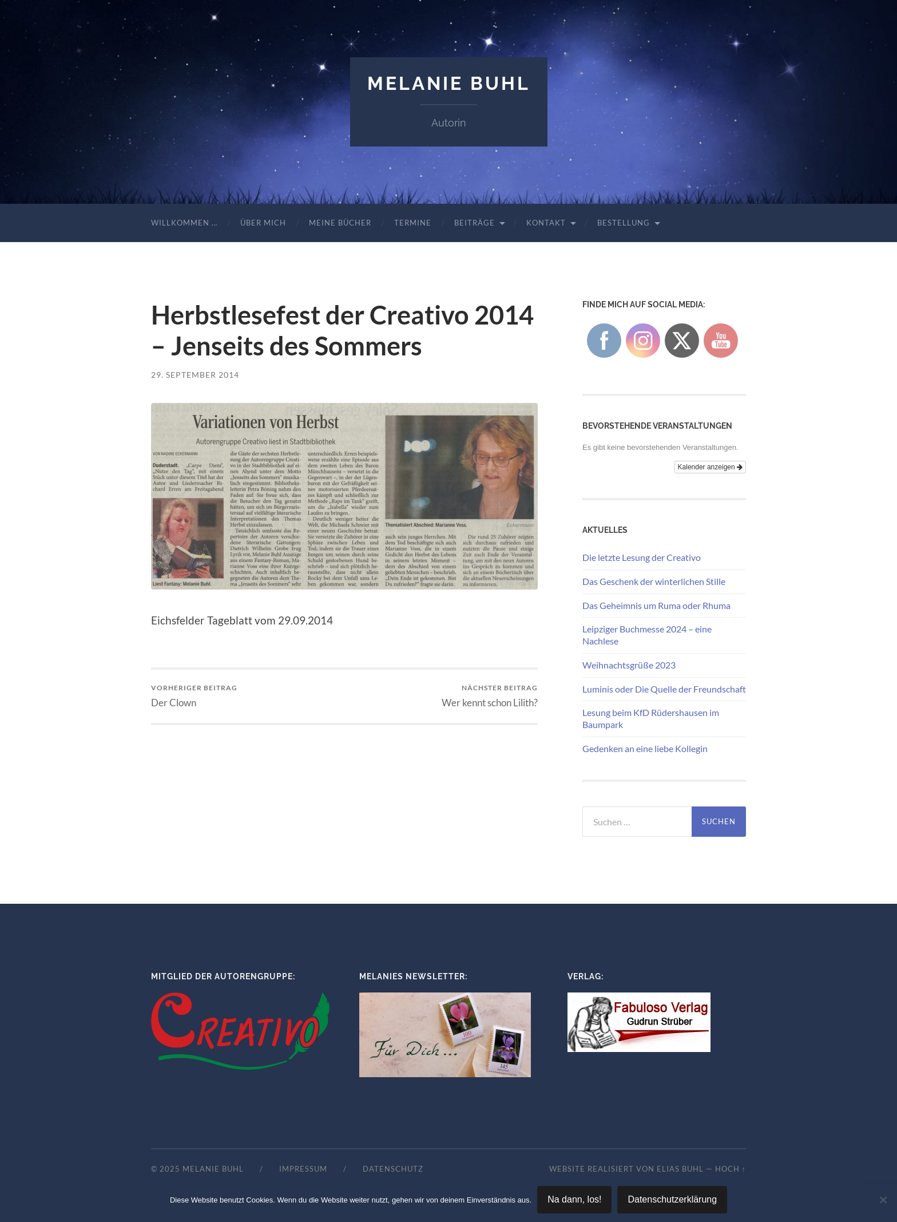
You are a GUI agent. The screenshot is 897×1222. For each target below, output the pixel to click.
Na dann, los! (574, 1199)
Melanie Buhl (448, 83)
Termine (412, 222)
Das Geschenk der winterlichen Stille (653, 581)
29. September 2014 (195, 374)
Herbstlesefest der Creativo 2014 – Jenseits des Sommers (342, 330)
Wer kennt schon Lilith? (490, 695)
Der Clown (194, 695)
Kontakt (546, 222)
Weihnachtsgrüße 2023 (629, 664)
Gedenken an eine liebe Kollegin (645, 748)
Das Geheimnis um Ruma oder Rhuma (656, 605)
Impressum (303, 1168)
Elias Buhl (680, 1168)
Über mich (263, 222)
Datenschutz (393, 1168)
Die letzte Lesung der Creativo (641, 557)
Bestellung (623, 222)
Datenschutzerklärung (672, 1199)
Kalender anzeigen (710, 467)
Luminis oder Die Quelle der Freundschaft (664, 688)
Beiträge (474, 222)
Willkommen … (184, 222)
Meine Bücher (340, 222)
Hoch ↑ (730, 1168)
